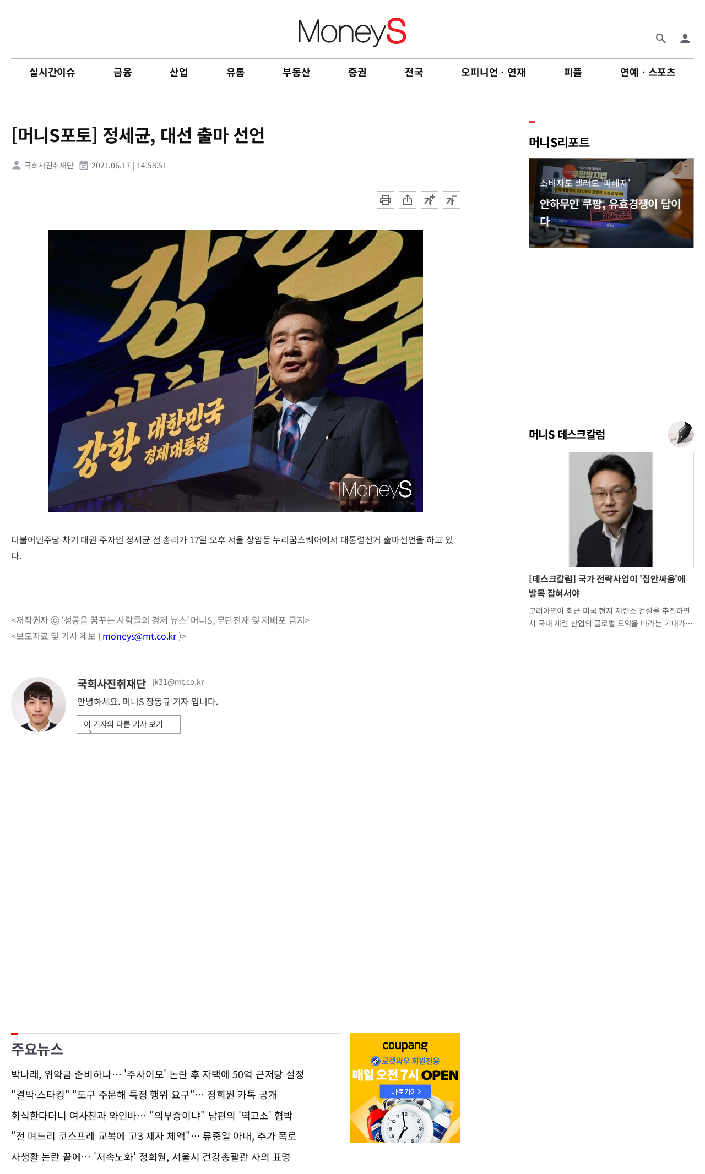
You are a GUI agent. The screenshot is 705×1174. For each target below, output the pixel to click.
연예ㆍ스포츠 (648, 71)
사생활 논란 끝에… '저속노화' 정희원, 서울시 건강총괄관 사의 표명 (151, 1157)
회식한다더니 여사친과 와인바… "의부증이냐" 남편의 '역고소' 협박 (151, 1116)
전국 (414, 71)
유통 (235, 71)
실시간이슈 (52, 71)
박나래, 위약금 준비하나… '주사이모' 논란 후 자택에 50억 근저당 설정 (158, 1074)
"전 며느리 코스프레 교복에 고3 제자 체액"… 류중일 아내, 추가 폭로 (154, 1136)
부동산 (296, 71)
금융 (122, 71)
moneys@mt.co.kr (139, 635)
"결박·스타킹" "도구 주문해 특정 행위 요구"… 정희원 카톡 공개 (144, 1095)
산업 (179, 71)
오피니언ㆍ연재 (493, 71)
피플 (573, 71)
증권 (357, 71)
